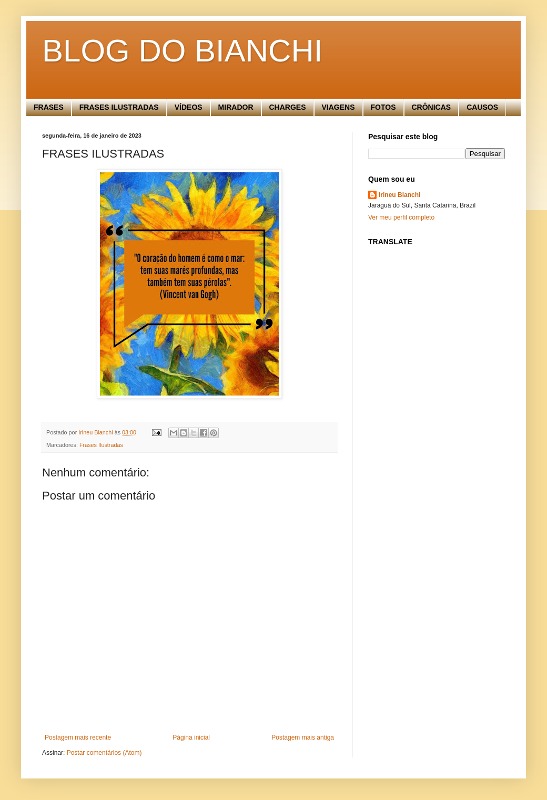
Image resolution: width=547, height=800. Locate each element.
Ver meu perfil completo (401, 217)
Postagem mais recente (78, 737)
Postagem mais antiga (302, 737)
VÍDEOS (188, 107)
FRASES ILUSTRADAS (119, 107)
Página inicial (191, 737)
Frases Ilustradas (101, 445)
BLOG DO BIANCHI (182, 50)
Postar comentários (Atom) (104, 752)
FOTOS (383, 107)
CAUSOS (482, 107)
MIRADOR (236, 107)
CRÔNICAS (431, 107)
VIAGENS (338, 107)
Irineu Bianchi (399, 195)
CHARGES (287, 107)
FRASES (49, 107)
